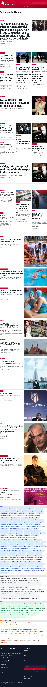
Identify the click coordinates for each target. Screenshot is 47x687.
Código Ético (3, 664)
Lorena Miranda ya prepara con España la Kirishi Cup (11, 292)
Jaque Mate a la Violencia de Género (9, 492)
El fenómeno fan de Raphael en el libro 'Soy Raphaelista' (6, 146)
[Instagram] (5, 657)
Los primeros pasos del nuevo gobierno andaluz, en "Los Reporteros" (7, 194)
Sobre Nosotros (4, 662)
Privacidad (32, 683)
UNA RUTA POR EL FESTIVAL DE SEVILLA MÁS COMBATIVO (38, 216)
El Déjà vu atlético (6, 393)
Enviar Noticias (27, 678)
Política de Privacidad (5, 666)
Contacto (2, 672)
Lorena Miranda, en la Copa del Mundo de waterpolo (10, 240)
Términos (40, 683)
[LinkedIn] (7, 657)
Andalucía (26, 6)
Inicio (1, 8)
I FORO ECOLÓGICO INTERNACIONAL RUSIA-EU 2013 (10, 344)
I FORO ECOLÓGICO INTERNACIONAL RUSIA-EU (10, 362)
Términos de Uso (4, 669)
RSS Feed (26, 655)
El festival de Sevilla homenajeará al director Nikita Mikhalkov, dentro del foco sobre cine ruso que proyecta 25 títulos (11, 429)
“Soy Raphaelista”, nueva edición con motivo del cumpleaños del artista (7, 56)
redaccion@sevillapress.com (13, 683)
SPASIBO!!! (3, 215)
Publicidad (26, 675)
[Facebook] (1, 657)
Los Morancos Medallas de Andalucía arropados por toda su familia (23, 140)
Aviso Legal (3, 670)
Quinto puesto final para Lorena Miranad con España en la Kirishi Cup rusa (11, 273)
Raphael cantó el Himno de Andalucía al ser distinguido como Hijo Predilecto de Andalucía (6, 128)
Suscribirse (35, 669)
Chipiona (20, 6)
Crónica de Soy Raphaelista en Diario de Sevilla (39, 148)
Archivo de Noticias (27, 653)
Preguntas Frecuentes (28, 676)
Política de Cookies (4, 667)
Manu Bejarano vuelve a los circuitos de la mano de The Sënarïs (9, 460)
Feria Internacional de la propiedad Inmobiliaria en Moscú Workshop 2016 (22, 208)
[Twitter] (3, 657)
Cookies (36, 683)
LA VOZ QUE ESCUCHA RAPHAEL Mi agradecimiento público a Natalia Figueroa (10, 325)
